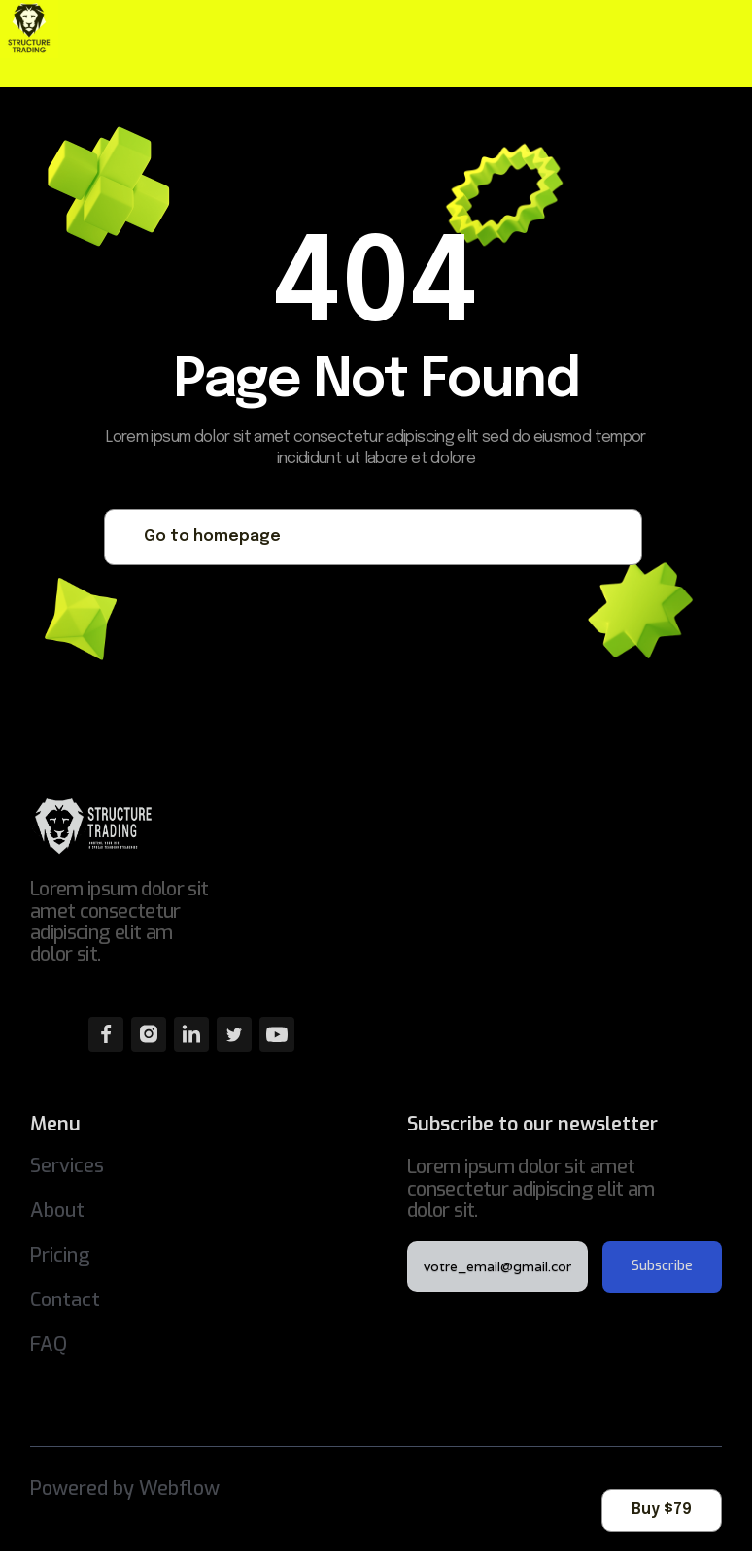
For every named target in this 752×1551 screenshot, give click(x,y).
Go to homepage (212, 536)
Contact (65, 1300)
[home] (43, 29)
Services (67, 1166)
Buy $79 (662, 1509)
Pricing (60, 1255)
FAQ (48, 1345)
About (57, 1210)
